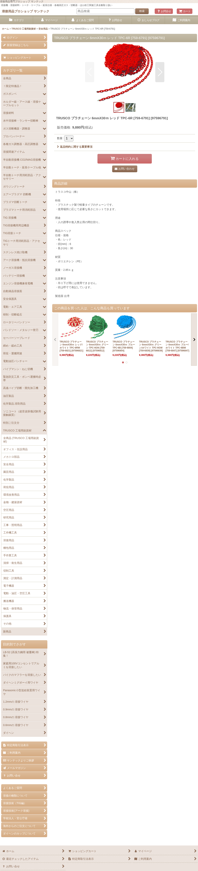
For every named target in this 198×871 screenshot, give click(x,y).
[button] (89, 72)
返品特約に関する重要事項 (74, 146)
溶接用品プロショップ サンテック (25, 11)
